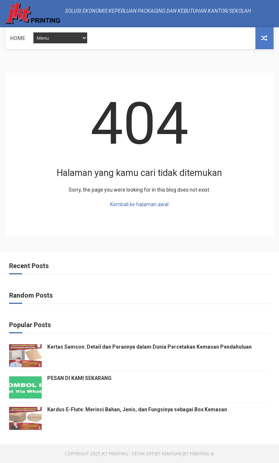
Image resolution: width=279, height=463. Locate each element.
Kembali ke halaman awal (139, 204)
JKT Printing (196, 454)
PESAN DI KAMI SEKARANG (79, 378)
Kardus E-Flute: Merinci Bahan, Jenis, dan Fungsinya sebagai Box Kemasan (137, 409)
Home (17, 38)
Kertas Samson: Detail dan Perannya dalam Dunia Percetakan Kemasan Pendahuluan (149, 347)
